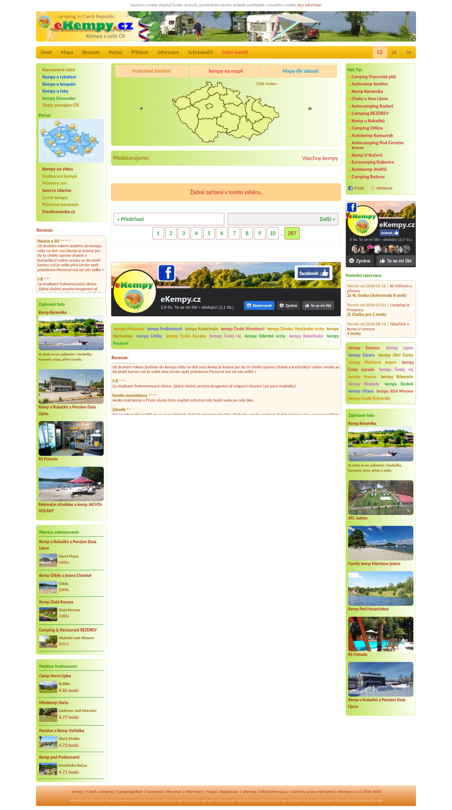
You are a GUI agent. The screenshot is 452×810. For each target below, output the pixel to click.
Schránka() (200, 52)
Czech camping (100, 791)
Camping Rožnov (368, 177)
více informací (309, 4)
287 (292, 233)
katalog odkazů (257, 800)
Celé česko (266, 83)
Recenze (91, 52)
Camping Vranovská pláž (374, 76)
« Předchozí (130, 218)
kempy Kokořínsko (201, 328)
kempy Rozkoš (399, 384)
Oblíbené (384, 188)
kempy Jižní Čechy (395, 355)
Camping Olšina (367, 128)
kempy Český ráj (396, 369)
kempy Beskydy (364, 384)
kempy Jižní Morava (395, 391)
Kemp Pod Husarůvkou (368, 609)
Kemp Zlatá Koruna (56, 602)
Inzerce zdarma (56, 190)
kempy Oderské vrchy (265, 336)
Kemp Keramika (53, 312)
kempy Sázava (362, 355)
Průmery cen (54, 183)
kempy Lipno (399, 347)
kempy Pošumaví (129, 328)
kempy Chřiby (149, 336)
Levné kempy (54, 197)
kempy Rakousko (371, 800)
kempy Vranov (362, 376)
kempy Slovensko (58, 98)
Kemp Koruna (297, 85)
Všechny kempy (320, 158)
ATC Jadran (358, 518)
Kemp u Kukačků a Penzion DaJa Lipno (68, 545)
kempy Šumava (364, 347)
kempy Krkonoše (397, 376)
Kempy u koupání (59, 84)
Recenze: (45, 230)
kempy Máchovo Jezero (372, 362)
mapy (283, 800)
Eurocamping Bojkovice (373, 162)
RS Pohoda (48, 459)
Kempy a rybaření (59, 77)
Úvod (46, 52)
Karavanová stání (58, 69)
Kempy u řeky (55, 91)
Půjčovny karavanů (60, 204)
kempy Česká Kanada (186, 336)
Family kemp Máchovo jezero (374, 563)
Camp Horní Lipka (55, 675)
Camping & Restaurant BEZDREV (68, 630)
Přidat (359, 188)
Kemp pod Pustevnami (59, 757)
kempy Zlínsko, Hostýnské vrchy (295, 328)
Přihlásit (139, 52)
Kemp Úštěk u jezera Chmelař (65, 575)
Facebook (154, 791)
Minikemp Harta (53, 702)
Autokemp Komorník (372, 135)
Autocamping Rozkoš (372, 106)
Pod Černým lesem (132, 85)
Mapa (67, 52)
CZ (380, 52)
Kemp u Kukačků (368, 121)
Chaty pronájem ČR (60, 105)
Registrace (229, 791)
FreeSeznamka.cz (58, 211)
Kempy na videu (57, 169)
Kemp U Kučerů (367, 155)
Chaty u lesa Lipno (370, 98)
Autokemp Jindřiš (369, 169)
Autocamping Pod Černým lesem (378, 145)
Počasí (115, 52)
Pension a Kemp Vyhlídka (61, 730)
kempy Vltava (361, 391)
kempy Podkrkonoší (164, 328)
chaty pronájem (313, 800)
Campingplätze (130, 791)
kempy (77, 791)
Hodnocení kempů (59, 176)
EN (408, 52)
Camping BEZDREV (370, 113)
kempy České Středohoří (242, 328)
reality (164, 800)
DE (394, 52)
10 (273, 233)
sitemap (249, 791)
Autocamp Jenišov (370, 84)
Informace (168, 52)
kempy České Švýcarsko (369, 398)
